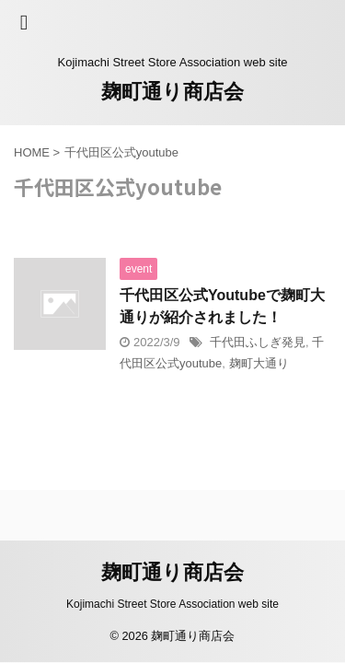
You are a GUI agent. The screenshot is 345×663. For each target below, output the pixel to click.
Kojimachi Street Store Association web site (172, 604)
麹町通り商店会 (172, 91)
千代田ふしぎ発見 (257, 342)
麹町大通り (259, 363)
